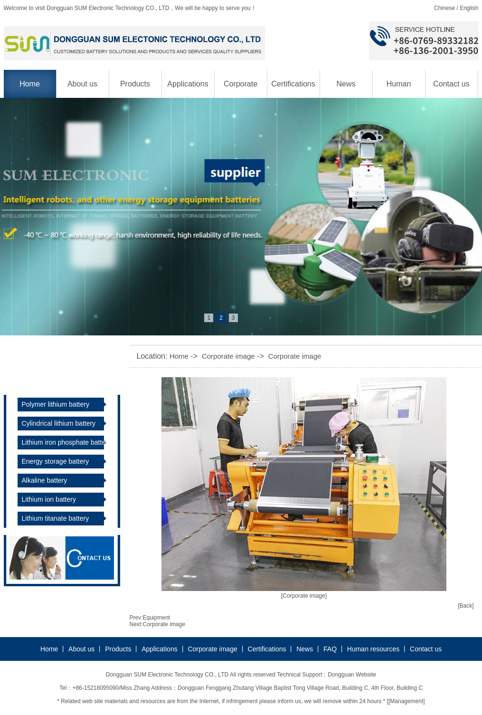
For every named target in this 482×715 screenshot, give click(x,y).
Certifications (293, 84)
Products (135, 84)
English (469, 8)
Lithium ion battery (49, 499)
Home (29, 84)
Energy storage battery (55, 461)
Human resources (398, 89)
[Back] (465, 605)
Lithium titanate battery (55, 518)
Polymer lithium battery (55, 404)
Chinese (444, 8)
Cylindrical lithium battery (59, 423)
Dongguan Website (352, 674)
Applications (187, 84)
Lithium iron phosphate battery (66, 442)
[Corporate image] (304, 595)
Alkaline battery (44, 480)
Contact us (451, 84)
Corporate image (240, 89)
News (345, 84)
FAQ (330, 649)
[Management (405, 701)
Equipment (156, 617)
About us (82, 84)
